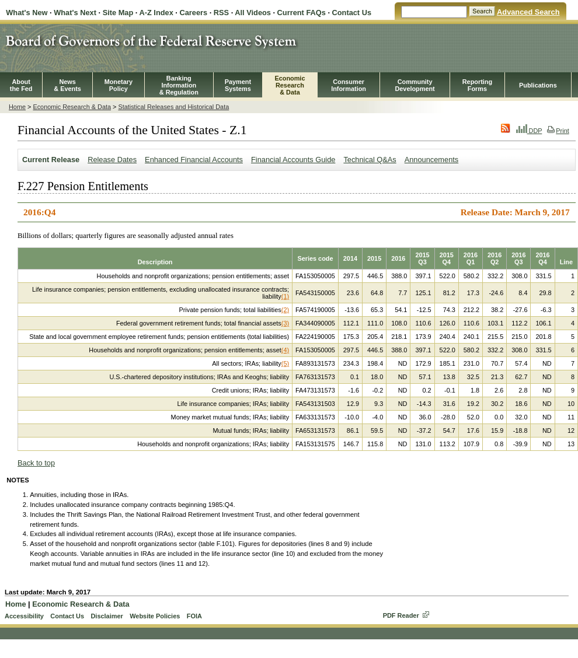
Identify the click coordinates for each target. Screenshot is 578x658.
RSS (221, 12)
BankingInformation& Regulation (179, 85)
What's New (26, 12)
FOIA (194, 616)
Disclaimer (106, 616)
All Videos (253, 12)
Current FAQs (301, 12)
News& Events (67, 85)
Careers (193, 12)
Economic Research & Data (72, 106)
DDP (529, 130)
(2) (285, 309)
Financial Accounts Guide (293, 159)
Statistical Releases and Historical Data (173, 106)
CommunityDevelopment (414, 85)
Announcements (431, 159)
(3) (285, 323)
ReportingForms (477, 85)
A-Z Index (156, 12)
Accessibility (24, 616)
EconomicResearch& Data (289, 85)
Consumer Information (348, 85)
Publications (538, 85)
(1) (285, 296)
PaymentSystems (238, 85)
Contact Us (352, 12)
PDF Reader (401, 615)
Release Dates (112, 159)
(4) (285, 350)
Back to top (36, 463)
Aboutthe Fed (21, 85)
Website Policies (155, 616)
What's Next (75, 12)
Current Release (50, 159)
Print (558, 130)
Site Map (118, 12)
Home (17, 106)
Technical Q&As (369, 159)
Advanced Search (528, 12)
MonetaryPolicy (119, 85)
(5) (285, 363)
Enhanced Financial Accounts (194, 159)
